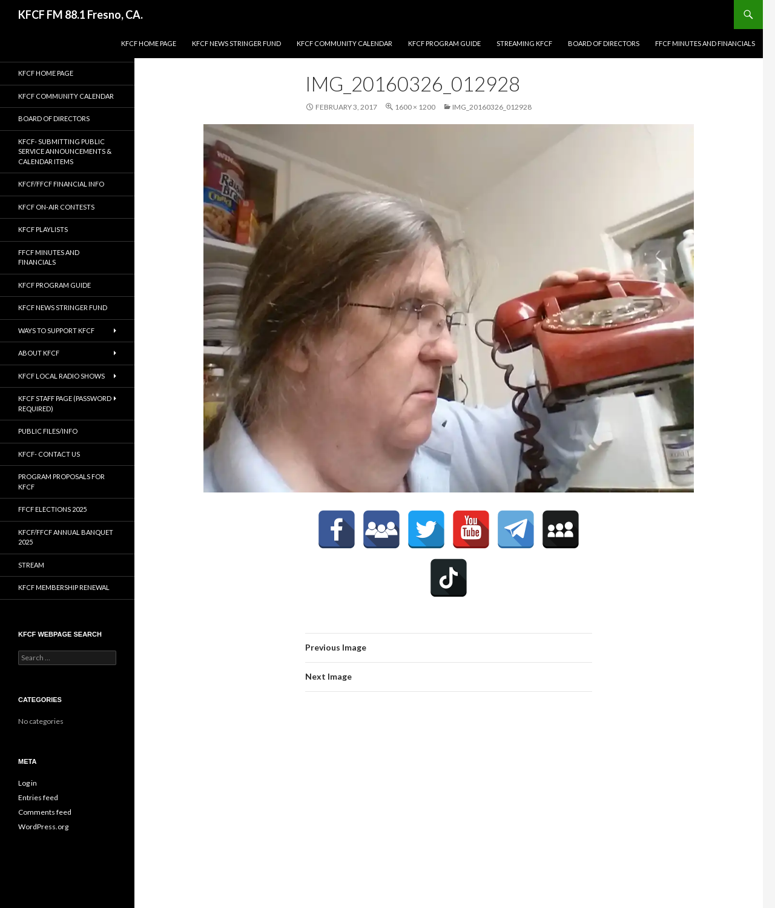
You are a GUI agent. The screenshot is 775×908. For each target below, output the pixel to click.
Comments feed (44, 812)
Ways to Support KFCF (56, 330)
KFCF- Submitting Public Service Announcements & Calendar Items (64, 151)
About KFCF (38, 353)
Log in (27, 782)
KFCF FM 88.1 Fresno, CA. (80, 14)
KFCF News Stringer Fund (236, 43)
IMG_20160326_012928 (492, 106)
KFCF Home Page (148, 43)
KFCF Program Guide (444, 43)
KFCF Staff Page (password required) (64, 403)
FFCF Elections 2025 (52, 509)
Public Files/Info (48, 431)
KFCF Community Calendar (344, 43)
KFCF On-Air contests (56, 207)
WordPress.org (43, 826)
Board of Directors (603, 43)
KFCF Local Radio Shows (61, 376)
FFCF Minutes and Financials (705, 43)
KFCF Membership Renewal (64, 587)
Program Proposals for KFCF (61, 481)
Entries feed (38, 797)
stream (31, 565)
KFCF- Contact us (49, 454)
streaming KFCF (524, 43)
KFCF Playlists (43, 229)
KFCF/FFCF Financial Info (61, 184)
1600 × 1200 (415, 106)
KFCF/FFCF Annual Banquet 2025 (65, 537)
